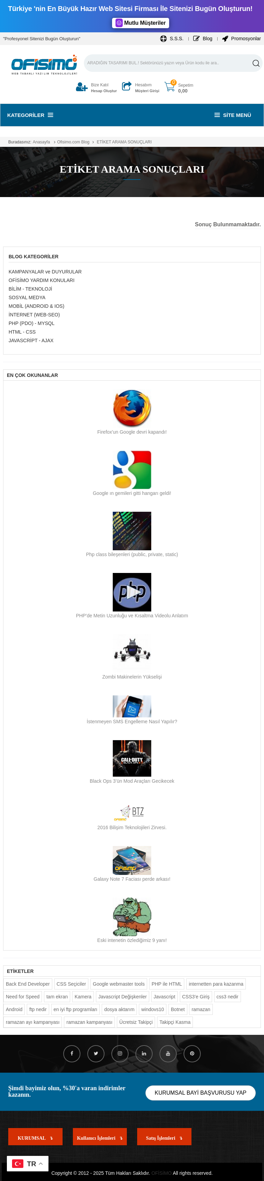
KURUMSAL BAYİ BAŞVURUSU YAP (200, 1093)
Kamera (83, 996)
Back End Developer (28, 984)
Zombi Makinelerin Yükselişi (132, 677)
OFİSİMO (161, 1173)
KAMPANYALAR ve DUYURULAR (45, 271)
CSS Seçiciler (71, 984)
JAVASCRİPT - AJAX (31, 340)
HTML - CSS (22, 332)
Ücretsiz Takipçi (136, 1022)
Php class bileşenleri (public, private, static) (132, 554)
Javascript (164, 996)
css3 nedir (228, 996)
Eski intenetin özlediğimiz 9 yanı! (132, 940)
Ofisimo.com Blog (73, 142)
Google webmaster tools (119, 984)
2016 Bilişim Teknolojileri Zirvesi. (131, 827)
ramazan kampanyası (89, 1022)
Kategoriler (30, 115)
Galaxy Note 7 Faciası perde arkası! (132, 879)
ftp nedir (38, 1009)
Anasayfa (41, 142)
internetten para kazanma (216, 984)
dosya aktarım (119, 1009)
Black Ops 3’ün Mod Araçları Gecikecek (132, 781)
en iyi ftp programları (76, 1009)
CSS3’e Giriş (196, 996)
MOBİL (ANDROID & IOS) (36, 306)
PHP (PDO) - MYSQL (32, 323)
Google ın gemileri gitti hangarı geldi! (132, 493)
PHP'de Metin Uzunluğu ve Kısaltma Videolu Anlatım (132, 615)
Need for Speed (23, 996)
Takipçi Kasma (175, 1022)
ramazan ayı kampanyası (32, 1022)
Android (14, 1009)
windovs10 (152, 1009)
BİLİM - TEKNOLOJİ (30, 289)
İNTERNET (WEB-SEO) (34, 314)
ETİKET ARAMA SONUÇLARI (124, 142)
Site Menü (232, 115)
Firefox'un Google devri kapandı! (132, 432)
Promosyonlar (241, 38)
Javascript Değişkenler (122, 996)
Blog (202, 38)
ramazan (200, 1009)
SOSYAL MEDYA (27, 297)
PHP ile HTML (167, 984)
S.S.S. (172, 38)
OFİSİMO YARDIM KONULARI (42, 280)
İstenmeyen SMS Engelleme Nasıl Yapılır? (132, 721)
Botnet (178, 1009)
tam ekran (57, 996)
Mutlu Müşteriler (141, 23)
